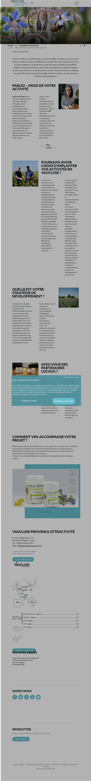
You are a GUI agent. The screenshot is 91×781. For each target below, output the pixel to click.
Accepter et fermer (63, 401)
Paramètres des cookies (29, 400)
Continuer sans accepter (71, 377)
